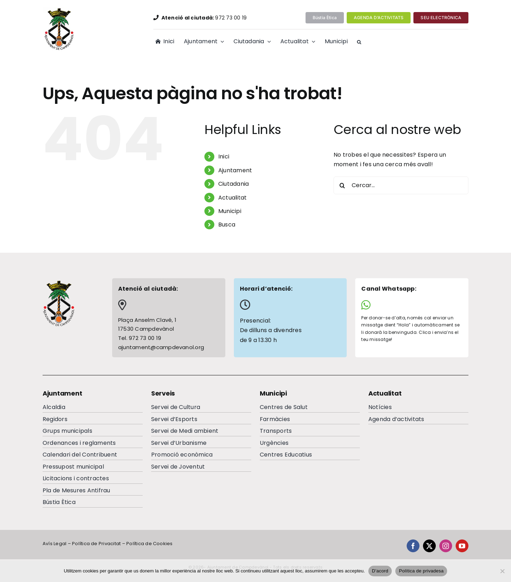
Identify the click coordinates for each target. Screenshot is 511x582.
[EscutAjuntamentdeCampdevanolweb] (60, 10)
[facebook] (413, 545)
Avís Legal (54, 543)
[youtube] (462, 545)
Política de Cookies (149, 543)
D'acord (380, 570)
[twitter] (429, 545)
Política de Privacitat (96, 543)
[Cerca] (342, 185)
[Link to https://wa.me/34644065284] (409, 305)
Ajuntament (235, 170)
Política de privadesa (421, 570)
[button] (359, 42)
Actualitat (232, 198)
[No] (502, 571)
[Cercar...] (401, 185)
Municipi (229, 211)
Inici (223, 156)
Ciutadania (233, 184)
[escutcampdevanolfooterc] (59, 283)
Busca (226, 224)
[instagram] (445, 545)
